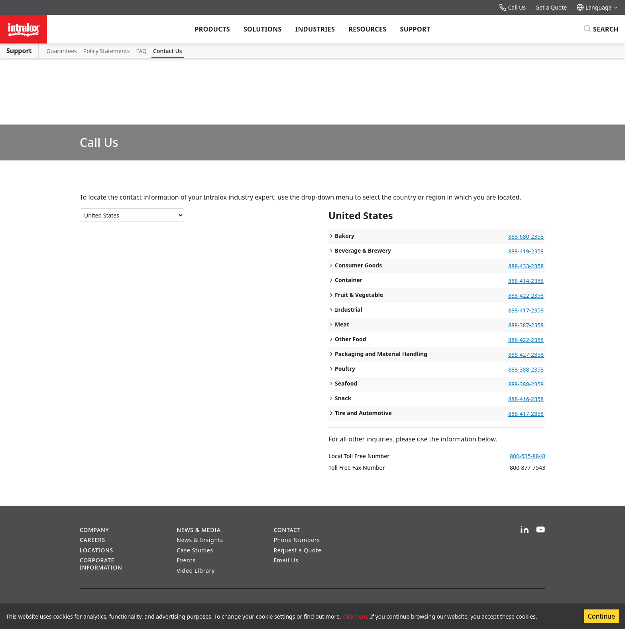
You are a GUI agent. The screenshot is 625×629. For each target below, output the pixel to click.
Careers (92, 540)
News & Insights (200, 540)
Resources (367, 29)
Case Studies (195, 550)
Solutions (263, 29)
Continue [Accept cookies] (601, 616)
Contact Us (167, 51)
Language (597, 7)
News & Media (199, 530)
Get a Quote (551, 7)
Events (186, 560)
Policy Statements (106, 51)
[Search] (601, 29)
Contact (287, 530)
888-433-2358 (526, 266)
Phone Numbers (296, 540)
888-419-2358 (526, 251)
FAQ (141, 51)
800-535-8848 (527, 456)
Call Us (512, 7)
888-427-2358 (526, 354)
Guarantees (62, 51)
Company (94, 530)
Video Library (196, 570)
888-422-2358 (526, 295)
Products (212, 29)
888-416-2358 (526, 399)
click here (354, 616)
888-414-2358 (526, 281)
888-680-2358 (526, 236)
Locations (96, 550)
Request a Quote (297, 550)
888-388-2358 (526, 369)
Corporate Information (101, 563)
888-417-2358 (526, 310)
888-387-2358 (526, 325)
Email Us (285, 560)
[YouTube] (540, 530)
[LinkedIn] (524, 530)
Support (415, 29)
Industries (315, 29)
